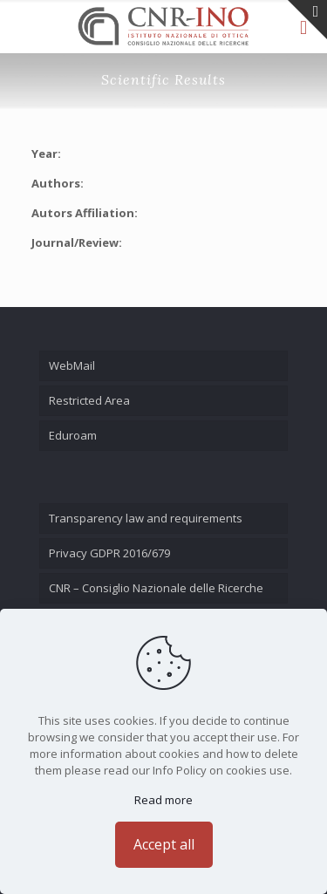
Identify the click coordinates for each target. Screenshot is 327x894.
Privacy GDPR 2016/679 (109, 553)
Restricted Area (89, 400)
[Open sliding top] (307, 19)
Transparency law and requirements (145, 518)
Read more (163, 800)
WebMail (72, 365)
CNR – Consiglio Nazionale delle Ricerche (156, 588)
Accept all (163, 844)
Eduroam (73, 435)
